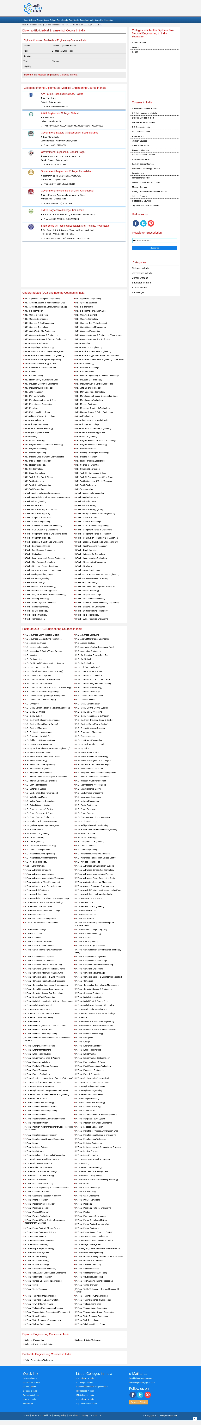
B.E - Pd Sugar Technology (87, 424)
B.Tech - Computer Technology (37, 538)
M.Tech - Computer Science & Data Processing (44, 977)
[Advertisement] (74, 265)
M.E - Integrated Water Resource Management (95, 773)
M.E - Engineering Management (38, 732)
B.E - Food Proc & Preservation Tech (40, 367)
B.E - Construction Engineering (88, 347)
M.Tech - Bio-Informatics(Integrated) (40, 918)
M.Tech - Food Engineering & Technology (93, 1066)
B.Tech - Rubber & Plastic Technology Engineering (97, 603)
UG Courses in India (141, 132)
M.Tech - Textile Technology (36, 1289)
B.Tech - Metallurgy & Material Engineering (42, 570)
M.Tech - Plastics (82, 1212)
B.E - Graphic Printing (33, 376)
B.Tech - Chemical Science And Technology (43, 526)
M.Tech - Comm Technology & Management (43, 950)
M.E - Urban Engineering (86, 850)
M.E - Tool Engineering (34, 841)
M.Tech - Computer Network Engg (90, 973)
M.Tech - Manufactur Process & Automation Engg (96, 1131)
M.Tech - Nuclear (82, 1183)
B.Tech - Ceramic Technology (88, 522)
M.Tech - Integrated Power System (90, 1119)
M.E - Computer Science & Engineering (41, 691)
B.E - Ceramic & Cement (86, 315)
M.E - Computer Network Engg (88, 687)
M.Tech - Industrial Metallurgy (88, 1106)
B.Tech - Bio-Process (33, 505)
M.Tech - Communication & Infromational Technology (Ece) (98, 951)
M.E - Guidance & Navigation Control (40, 740)
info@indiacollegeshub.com (141, 1378)
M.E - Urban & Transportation (37, 850)
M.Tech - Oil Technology (85, 1192)
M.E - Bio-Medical (83, 659)
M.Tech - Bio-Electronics (85, 910)
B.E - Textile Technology (85, 485)
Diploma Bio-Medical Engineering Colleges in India (50, 74)
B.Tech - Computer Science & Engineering (93, 530)
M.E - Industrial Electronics (87, 752)
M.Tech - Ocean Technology (87, 1188)
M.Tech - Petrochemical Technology (39, 1204)
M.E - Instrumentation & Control (89, 769)
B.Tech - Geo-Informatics (86, 550)
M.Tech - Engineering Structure (37, 1054)
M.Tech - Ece (81, 1017)
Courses (40, 20)
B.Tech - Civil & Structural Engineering (91, 526)
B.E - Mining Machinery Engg (37, 412)
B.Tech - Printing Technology (36, 599)
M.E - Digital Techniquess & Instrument (92, 716)
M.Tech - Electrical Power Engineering (41, 1034)
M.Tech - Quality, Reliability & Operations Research (97, 1248)
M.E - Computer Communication (38, 683)
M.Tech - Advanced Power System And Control (95, 878)
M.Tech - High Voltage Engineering (90, 1086)
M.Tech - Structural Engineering (89, 1277)
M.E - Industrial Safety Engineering (39, 764)
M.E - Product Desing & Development (40, 821)
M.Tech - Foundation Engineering (89, 1070)
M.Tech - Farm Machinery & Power (90, 1062)
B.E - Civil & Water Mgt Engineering (39, 331)
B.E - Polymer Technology (35, 449)
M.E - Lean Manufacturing (35, 785)
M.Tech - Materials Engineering (88, 1143)
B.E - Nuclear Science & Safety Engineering (94, 412)
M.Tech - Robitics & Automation (89, 1261)
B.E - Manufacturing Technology (89, 400)
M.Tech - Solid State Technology (38, 1277)
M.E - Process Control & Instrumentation (92, 817)
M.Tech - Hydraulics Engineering (89, 1094)
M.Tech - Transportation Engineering (91, 1308)
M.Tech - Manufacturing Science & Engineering (95, 1135)
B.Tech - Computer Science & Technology (93, 534)
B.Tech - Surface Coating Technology (91, 611)
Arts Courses (137, 136)
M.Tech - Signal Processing (87, 1269)
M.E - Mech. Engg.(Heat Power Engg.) (41, 793)
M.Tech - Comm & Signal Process (90, 946)
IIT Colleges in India (84, 1382)
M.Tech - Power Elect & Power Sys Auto (92, 1224)
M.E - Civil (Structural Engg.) (87, 667)
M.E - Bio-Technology (84, 663)
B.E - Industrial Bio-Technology (88, 380)
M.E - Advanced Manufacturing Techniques (43, 639)
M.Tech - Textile (31, 1285)
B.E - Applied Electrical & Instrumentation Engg (44, 303)
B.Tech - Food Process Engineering (39, 550)
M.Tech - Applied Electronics (36, 890)
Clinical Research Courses (143, 155)
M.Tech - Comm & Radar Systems (39, 946)
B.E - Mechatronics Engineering (38, 404)
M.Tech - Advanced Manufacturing (39, 874)
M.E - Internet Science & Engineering (40, 781)
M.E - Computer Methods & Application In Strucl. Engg (47, 687)
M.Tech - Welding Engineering (37, 1324)
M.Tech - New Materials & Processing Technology (96, 1179)
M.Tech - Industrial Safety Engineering (41, 1111)
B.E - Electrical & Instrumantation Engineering (44, 355)
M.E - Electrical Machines (35, 728)
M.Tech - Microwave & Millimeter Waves (41, 1159)
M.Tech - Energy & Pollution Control (39, 1046)
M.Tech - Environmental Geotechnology (92, 1058)
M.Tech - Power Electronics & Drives (40, 1232)
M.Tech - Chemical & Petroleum (38, 942)
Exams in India (62, 20)
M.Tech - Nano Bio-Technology (88, 1167)
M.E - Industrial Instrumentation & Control (42, 756)
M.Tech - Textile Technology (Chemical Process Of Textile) (97, 1290)
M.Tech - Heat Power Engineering (39, 1086)
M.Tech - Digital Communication (89, 997)
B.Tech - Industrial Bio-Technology (90, 554)
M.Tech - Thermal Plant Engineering (40, 1296)
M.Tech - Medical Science (86, 1151)
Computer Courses (140, 150)
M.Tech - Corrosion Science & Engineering (93, 989)
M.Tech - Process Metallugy (36, 1244)
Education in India (87, 20)
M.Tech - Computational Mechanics (39, 961)
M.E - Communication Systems (37, 675)
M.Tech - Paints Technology (36, 1200)
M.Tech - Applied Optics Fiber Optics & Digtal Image (46, 898)
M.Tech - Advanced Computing (37, 870)
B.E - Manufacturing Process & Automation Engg (96, 396)
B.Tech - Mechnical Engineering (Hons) (41, 566)
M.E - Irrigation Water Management (90, 781)
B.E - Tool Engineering (34, 489)
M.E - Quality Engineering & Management (42, 825)
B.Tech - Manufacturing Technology (39, 562)
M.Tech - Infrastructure (85, 1111)
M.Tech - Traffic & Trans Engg (88, 1304)
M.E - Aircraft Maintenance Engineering (92, 639)
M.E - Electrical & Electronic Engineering (41, 720)
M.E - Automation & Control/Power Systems (43, 651)
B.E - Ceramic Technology (86, 319)
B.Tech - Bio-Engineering (35, 501)
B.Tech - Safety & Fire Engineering (90, 607)
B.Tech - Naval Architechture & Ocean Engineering (97, 574)
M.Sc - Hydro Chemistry (34, 866)
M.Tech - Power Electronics (87, 1228)
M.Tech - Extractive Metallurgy (37, 1062)
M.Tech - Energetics (84, 1038)
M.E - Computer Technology (87, 691)
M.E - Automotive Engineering (88, 651)
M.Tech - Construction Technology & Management (97, 985)
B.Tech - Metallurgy (83, 566)
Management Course (141, 178)
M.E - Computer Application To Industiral (92, 679)
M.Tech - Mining (82, 1163)
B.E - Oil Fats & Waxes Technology (39, 416)
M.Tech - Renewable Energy (36, 1261)
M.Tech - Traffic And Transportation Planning (43, 1308)
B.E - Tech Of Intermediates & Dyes (90, 473)
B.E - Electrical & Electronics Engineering (93, 351)
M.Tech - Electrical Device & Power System (94, 1025)
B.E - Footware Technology (87, 367)
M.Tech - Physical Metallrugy (36, 1212)
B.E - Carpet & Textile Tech (36, 315)
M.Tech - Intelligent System (36, 1123)
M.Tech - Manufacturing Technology (90, 1139)
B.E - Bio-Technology (33, 311)
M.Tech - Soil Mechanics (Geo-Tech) (91, 1273)
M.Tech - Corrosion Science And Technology (43, 993)
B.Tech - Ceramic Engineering (37, 522)
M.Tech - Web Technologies (87, 1320)
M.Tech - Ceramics (32, 937)
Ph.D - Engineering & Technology (38, 1360)
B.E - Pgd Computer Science (36, 432)
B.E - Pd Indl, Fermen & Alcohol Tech (91, 420)
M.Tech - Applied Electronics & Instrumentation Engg (98, 890)
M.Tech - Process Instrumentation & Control (94, 1240)
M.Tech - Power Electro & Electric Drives (41, 1228)
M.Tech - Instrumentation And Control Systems (44, 1119)
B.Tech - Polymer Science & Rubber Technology (45, 594)
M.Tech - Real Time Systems (36, 1252)
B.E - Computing (82, 343)
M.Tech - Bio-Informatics (35, 914)
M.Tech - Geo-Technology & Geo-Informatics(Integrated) (48, 1078)
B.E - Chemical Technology (36, 327)
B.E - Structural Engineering (87, 469)
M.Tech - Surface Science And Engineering (43, 1281)
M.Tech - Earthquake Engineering (38, 1017)
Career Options (49, 20)
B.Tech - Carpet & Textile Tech (37, 517)
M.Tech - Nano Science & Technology (40, 1171)
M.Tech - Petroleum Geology (36, 1208)
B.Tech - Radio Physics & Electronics (40, 603)
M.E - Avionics (30, 655)
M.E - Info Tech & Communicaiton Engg (92, 764)
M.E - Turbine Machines (85, 846)
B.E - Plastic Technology (35, 440)
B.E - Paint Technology (34, 420)
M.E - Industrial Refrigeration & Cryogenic (93, 760)
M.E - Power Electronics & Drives (38, 813)
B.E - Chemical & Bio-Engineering (39, 323)
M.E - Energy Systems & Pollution (90, 728)
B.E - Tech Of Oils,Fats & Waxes (38, 477)
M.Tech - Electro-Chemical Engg (89, 1034)
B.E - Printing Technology (86, 457)
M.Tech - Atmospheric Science (88, 898)
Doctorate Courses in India (143, 122)
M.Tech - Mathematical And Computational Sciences (98, 1147)
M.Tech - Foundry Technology (37, 1074)
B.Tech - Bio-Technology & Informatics (41, 509)
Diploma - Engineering (34, 1340)
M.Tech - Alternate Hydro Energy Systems (42, 886)
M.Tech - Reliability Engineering (89, 1252)
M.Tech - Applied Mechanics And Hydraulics (94, 894)
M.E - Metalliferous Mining (35, 797)
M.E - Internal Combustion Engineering (92, 777)
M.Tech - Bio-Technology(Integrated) (91, 929)
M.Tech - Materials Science (36, 1147)
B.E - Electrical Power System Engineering (42, 359)
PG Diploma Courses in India (144, 113)
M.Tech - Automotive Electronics (38, 906)
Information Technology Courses (146, 168)
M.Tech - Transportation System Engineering (94, 1312)
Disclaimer (73, 1415)
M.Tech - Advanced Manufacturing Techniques (44, 878)
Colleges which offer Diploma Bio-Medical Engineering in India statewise (153, 33)
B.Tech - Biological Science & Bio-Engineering (95, 513)
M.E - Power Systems (84, 813)
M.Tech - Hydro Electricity (35, 1098)
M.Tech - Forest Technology (36, 1070)
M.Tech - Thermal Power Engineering (91, 1296)
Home (26, 20)
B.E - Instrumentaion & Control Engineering (94, 384)
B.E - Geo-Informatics (84, 372)
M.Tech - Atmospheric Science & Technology (43, 902)
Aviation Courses (139, 141)
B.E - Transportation (84, 489)
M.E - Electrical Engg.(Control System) (41, 724)
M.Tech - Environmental (85, 1054)
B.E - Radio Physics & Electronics (90, 461)
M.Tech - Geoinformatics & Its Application (93, 1078)
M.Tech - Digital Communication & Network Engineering (48, 1001)
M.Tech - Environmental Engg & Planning (42, 1058)
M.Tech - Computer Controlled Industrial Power (44, 969)
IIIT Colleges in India (85, 1391)
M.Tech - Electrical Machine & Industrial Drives (95, 1029)
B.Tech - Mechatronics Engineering (90, 562)
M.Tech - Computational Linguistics (90, 956)
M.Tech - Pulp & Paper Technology (39, 1248)
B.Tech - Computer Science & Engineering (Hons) (45, 534)
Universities (99, 20)
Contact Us (96, 1415)
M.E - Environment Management (89, 732)
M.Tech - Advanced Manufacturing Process (94, 874)
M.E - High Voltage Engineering (38, 744)
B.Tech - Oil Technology (34, 582)
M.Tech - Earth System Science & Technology (95, 1013)
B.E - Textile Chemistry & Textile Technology (94, 481)
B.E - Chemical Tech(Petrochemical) (91, 323)
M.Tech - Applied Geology (35, 894)
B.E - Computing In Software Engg (39, 347)
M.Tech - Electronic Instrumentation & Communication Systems (47, 1039)
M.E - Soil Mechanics (33, 829)
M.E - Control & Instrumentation (89, 696)
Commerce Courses (140, 145)
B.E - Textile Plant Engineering (37, 485)
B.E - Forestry (30, 372)
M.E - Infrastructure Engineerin (37, 769)
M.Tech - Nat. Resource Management (91, 1171)
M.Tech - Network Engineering (88, 1175)
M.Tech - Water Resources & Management (42, 1320)
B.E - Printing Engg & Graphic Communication (44, 457)
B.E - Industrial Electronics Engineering (41, 384)
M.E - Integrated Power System (38, 773)
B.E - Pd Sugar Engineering (36, 424)
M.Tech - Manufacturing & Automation (40, 1135)
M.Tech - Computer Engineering (89, 969)
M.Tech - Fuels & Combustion (88, 1074)
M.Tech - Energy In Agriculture (88, 1046)
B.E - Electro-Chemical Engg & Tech (40, 363)
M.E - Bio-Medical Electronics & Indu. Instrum (44, 663)
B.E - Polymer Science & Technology (91, 445)
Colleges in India (140, 268)
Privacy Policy (60, 1415)
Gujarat (135, 47)
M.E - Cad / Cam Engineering (37, 667)
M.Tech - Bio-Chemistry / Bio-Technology (42, 910)
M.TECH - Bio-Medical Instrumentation (41, 923)
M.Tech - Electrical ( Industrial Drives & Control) (44, 1025)
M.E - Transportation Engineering (89, 841)
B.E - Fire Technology (84, 363)
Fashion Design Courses (143, 164)
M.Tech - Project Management (88, 1244)
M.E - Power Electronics (85, 809)
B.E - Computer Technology (36, 343)
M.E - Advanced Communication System (41, 635)
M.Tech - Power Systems (35, 1236)
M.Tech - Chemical (83, 937)
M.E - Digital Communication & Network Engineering (47, 708)
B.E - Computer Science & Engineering (41, 335)
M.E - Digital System (33, 716)
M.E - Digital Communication (87, 704)
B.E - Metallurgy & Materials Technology (92, 408)
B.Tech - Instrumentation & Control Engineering (44, 558)
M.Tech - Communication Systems (39, 956)
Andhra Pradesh (139, 43)
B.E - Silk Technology (33, 469)
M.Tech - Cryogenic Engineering (89, 993)
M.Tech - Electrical (32, 1021)
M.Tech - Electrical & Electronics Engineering (94, 1021)
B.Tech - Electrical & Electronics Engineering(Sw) (96, 542)
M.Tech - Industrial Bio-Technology (39, 1102)
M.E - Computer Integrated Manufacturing (93, 683)
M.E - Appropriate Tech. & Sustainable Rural (94, 647)
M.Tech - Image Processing (87, 1098)
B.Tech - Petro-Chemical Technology (40, 586)
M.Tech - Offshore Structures (36, 1192)
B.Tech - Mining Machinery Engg (38, 574)
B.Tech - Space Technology (36, 611)
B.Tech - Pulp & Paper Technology (90, 599)
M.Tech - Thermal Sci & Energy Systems (41, 1300)
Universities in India (142, 273)
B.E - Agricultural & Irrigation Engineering (42, 299)
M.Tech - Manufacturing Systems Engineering (44, 1139)
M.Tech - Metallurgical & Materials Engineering (44, 1155)
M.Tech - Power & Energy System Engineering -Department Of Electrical (45, 1221)
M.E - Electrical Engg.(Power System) (91, 724)
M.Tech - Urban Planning (35, 1316)
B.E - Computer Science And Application (92, 339)
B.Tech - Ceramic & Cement (87, 517)
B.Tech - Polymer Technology (88, 594)
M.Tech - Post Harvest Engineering (90, 1216)
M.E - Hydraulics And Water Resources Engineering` (47, 748)
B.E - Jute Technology (33, 392)
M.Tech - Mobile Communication (38, 1167)
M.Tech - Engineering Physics (88, 1050)
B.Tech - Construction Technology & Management (96, 538)
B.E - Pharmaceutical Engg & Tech (90, 432)
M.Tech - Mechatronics (34, 1151)
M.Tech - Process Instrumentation (39, 1240)
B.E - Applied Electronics (86, 303)
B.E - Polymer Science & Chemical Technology (95, 440)
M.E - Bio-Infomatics (33, 659)
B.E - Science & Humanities (87, 465)
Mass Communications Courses (146, 182)
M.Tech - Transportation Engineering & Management (47, 1312)
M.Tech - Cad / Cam (33, 933)
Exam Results (74, 20)
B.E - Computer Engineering (87, 331)
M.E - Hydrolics (82, 748)
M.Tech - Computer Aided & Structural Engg (43, 965)
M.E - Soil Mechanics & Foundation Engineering (96, 829)
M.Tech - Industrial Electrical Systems (40, 1106)
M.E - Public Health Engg (86, 821)
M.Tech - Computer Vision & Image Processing (44, 981)
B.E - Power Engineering (35, 453)
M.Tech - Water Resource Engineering (91, 1316)
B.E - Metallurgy (31, 408)
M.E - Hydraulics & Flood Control (89, 744)
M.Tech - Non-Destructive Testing (38, 1183)
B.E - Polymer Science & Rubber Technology (43, 445)
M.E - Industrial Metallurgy (35, 760)
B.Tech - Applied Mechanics (87, 497)
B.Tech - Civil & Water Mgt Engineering (41, 530)
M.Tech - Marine (31, 1143)
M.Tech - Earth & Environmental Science (41, 1013)
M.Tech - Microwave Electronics (38, 1163)
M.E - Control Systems (85, 700)
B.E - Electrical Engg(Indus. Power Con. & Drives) (97, 355)
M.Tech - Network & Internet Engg (39, 1175)
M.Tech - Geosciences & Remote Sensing (42, 1082)
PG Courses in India (141, 127)
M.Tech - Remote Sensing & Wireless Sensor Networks (99, 1256)
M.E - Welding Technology (35, 862)
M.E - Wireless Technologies (87, 862)
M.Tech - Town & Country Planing (38, 1304)
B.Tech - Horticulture (33, 554)
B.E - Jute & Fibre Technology (88, 388)
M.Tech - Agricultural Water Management (42, 882)
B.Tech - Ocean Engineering (36, 578)
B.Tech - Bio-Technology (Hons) (89, 509)
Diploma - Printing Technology (88, 1340)
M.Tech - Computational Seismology (91, 961)
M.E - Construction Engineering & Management (44, 696)
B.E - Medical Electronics (86, 404)
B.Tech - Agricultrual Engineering (89, 493)
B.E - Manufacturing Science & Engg (40, 400)
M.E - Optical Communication (37, 805)
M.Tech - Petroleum (83, 1204)
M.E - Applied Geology (85, 643)
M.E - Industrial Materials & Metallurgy (91, 756)
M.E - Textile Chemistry (34, 837)
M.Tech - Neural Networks (35, 1179)
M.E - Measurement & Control (88, 789)
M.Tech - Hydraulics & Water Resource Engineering (46, 1094)
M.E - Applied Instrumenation (37, 647)
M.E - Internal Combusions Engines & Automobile (45, 777)
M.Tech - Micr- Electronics (86, 1155)
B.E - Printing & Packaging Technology (92, 453)
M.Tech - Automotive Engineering (89, 906)
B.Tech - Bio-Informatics (85, 501)
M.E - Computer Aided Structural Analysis (42, 679)
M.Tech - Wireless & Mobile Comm (90, 1324)
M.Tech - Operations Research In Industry (42, 1196)
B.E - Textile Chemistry (34, 481)
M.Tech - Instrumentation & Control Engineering (96, 1115)
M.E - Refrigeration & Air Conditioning (91, 825)
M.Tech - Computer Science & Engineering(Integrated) (98, 977)
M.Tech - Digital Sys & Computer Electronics (94, 1005)
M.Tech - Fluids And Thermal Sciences (41, 1066)
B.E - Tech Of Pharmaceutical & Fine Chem (94, 477)
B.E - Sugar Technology (34, 473)
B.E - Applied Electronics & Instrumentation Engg (45, 307)
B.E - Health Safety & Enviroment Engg (41, 380)
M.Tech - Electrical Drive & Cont (38, 1029)
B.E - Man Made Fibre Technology (90, 392)
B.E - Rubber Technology (35, 465)
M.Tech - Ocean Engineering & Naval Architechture (46, 1188)
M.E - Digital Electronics (34, 712)
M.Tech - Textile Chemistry (86, 1285)
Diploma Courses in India (54, 25)
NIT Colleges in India (85, 1378)
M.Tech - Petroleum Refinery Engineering (93, 1208)
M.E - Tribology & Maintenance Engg (40, 846)
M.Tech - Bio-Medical (84, 918)
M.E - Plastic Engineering (86, 805)
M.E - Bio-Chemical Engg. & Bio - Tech (92, 655)
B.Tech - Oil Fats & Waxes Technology (91, 578)
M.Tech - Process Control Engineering (91, 1236)
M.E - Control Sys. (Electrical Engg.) (40, 700)
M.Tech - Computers (84, 981)
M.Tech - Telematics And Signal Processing (94, 1281)
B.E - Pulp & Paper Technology (37, 461)
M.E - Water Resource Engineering (39, 854)
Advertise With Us (138, 1402)
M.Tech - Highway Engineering (88, 1090)
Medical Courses (139, 187)
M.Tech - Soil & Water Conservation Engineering (45, 1273)
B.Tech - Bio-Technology (85, 505)
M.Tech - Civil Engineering (86, 942)
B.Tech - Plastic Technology (87, 590)
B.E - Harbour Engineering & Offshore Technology (97, 376)
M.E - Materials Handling (35, 789)
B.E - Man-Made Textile (34, 396)
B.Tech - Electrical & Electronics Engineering (43, 542)
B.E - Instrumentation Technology (38, 388)
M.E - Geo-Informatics (84, 736)
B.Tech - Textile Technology (87, 615)
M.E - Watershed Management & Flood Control (95, 858)
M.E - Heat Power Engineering (88, 740)
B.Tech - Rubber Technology (36, 607)
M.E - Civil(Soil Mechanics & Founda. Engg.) (43, 671)
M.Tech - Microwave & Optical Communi (92, 1159)
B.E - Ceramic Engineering (36, 319)
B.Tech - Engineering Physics (37, 546)
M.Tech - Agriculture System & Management (94, 882)
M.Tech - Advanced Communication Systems (94, 866)
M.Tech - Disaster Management (38, 1009)
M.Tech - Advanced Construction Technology (94, 870)
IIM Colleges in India (85, 1395)
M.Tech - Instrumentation (35, 1115)
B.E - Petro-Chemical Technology (38, 428)
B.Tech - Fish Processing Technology (91, 546)
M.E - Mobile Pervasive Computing (39, 801)
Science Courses (139, 196)
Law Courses (138, 173)
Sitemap (84, 1415)
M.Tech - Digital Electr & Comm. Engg (91, 1001)
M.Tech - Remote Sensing (35, 1256)
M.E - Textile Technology (85, 837)
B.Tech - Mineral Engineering (87, 570)
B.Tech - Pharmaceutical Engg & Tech (40, 590)
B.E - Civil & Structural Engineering (90, 327)
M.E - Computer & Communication (90, 675)
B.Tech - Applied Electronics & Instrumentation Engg (47, 497)
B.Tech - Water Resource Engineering (91, 619)
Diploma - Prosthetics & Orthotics (38, 1344)
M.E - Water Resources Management (40, 858)
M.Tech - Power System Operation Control (93, 1232)
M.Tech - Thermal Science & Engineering (93, 1300)
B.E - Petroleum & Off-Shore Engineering (93, 428)
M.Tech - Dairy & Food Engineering (39, 997)
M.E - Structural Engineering (36, 833)
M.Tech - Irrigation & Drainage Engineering (93, 1123)
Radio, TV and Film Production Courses (149, 192)
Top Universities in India (86, 1403)
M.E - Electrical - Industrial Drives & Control (94, 720)
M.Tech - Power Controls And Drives (91, 1220)
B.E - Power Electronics (85, 449)
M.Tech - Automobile (84, 902)
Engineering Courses (141, 159)
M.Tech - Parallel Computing (87, 1200)
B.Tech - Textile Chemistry (35, 615)
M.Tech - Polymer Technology (37, 1216)
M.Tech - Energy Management (37, 1050)
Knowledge (108, 20)
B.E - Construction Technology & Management (44, 351)
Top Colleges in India (85, 1399)
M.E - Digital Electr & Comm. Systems (91, 708)
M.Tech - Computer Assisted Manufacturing (94, 965)
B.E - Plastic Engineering (86, 436)
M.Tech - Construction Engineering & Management (46, 985)
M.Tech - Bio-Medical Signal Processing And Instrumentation (94, 924)
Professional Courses (141, 201)
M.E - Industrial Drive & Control (37, 752)
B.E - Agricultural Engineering (88, 299)
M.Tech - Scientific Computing (88, 1265)
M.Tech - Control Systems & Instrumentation (43, 989)
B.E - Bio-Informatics (84, 307)
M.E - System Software (85, 833)
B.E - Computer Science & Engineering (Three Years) (98, 335)
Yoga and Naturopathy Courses (145, 205)
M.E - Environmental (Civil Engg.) (38, 736)
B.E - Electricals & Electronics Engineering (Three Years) (100, 359)
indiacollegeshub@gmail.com (142, 1382)
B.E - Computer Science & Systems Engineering (45, 339)
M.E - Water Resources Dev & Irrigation (92, 854)
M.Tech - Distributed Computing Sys (91, 1009)
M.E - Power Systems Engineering (39, 817)
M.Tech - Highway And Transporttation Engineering (46, 1090)
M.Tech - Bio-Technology (35, 929)
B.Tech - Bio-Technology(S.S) (37, 513)
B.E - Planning (30, 436)
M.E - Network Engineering (87, 801)
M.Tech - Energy (82, 1042)
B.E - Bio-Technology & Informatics (90, 311)
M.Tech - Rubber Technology (36, 1265)
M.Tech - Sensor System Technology (40, 1269)
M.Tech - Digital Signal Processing (39, 1005)
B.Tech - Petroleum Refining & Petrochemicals (95, 586)
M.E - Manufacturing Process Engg (90, 785)
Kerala (135, 52)
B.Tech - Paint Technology (86, 582)
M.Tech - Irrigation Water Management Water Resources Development (48, 1128)
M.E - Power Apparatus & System (38, 809)
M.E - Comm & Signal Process (88, 671)
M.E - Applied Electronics (35, 643)
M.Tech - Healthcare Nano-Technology (92, 1082)
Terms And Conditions (41, 1415)
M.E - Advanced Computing (87, 635)
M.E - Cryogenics (31, 704)
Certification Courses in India (144, 108)
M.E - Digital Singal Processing (88, 712)
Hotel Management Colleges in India (92, 1387)
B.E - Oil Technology (84, 416)
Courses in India (35, 25)
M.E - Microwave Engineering (88, 797)
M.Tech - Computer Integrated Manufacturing (43, 973)
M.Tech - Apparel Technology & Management (94, 886)
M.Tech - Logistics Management (89, 1127)
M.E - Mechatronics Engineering (89, 793)
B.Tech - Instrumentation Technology (91, 558)
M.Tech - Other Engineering (87, 1196)
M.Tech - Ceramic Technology (88, 933)
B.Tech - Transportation (34, 619)
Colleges (32, 20)
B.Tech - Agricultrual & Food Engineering (42, 493)
